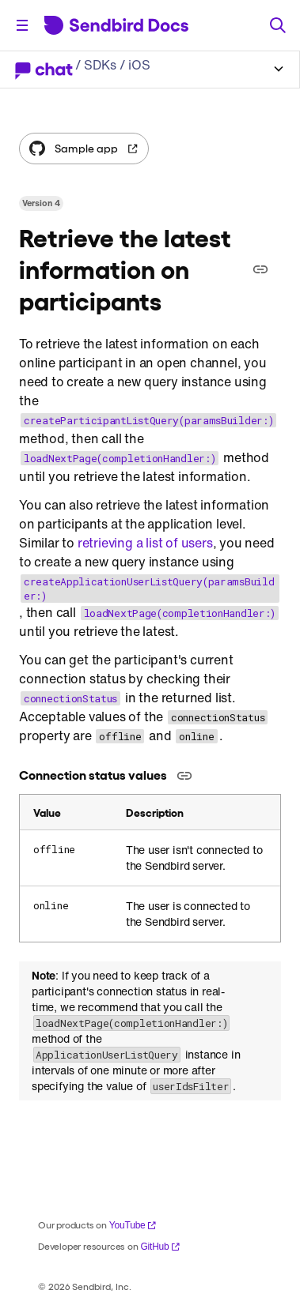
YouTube (133, 1225)
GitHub (160, 1246)
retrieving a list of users (145, 542)
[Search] (277, 25)
